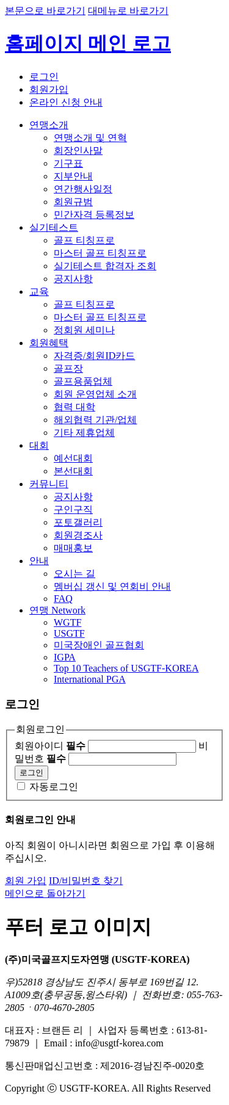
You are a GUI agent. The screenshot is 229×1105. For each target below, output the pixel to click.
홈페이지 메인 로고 (88, 43)
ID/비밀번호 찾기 (86, 880)
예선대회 (73, 458)
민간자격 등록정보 (94, 214)
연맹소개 (48, 125)
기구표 (68, 163)
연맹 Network (57, 610)
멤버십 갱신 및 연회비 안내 (112, 586)
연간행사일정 (83, 189)
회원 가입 (25, 880)
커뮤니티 (48, 484)
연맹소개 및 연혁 (90, 137)
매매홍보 (73, 548)
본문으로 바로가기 (45, 10)
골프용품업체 (83, 381)
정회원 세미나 (84, 330)
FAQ (63, 598)
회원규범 (73, 202)
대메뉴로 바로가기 (128, 10)
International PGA (90, 679)
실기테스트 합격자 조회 (105, 266)
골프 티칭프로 (84, 240)
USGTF (69, 633)
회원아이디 (50, 746)
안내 (39, 561)
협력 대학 (74, 407)
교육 (39, 291)
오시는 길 (74, 573)
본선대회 (73, 471)
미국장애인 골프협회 (99, 645)
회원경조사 (78, 535)
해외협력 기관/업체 (95, 420)
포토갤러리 (78, 522)
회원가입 (48, 89)
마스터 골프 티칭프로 (100, 253)
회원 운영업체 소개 (95, 394)
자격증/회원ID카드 (94, 355)
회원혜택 (48, 343)
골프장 (68, 368)
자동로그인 (53, 786)
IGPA (65, 657)
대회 (39, 445)
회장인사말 (78, 150)
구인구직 (73, 509)
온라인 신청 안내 (66, 102)
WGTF (67, 622)
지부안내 (73, 176)
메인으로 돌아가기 (45, 893)
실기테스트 (53, 227)
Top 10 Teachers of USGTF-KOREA (126, 668)
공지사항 (73, 279)
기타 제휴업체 (84, 432)
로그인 (44, 76)
